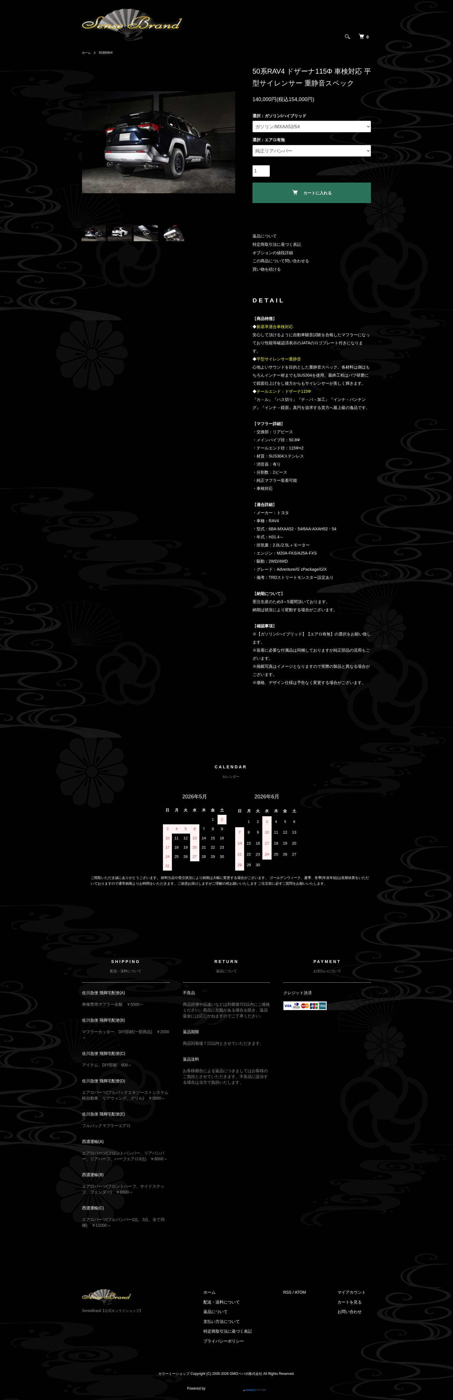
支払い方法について (237, 1321)
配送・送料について (237, 1302)
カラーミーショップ (174, 1374)
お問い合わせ (355, 1311)
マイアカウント (357, 1292)
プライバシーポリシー (239, 1341)
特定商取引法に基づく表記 (277, 244)
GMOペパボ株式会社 (246, 1374)
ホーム (87, 53)
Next (226, 142)
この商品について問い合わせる (281, 261)
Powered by (226, 1386)
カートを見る (355, 1302)
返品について (265, 236)
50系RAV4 (109, 53)
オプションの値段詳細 (273, 252)
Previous (90, 142)
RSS (298, 1292)
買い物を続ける (267, 269)
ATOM (311, 1292)
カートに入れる (312, 192)
